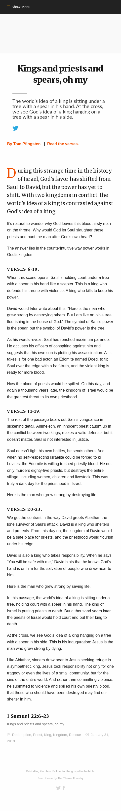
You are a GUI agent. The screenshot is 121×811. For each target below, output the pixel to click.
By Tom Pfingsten (23, 144)
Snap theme (45, 778)
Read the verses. (63, 144)
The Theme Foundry (70, 778)
